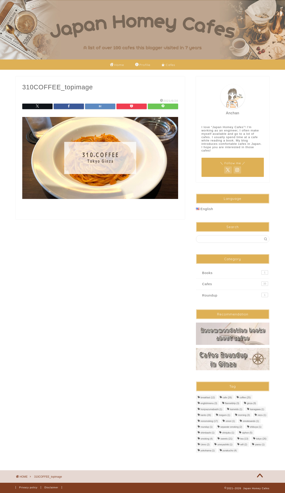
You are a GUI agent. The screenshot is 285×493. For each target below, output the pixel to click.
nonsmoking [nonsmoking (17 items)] (209, 421)
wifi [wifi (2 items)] (243, 445)
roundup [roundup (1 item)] (207, 427)
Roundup (235, 295)
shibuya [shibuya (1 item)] (255, 427)
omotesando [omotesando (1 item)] (251, 421)
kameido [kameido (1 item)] (236, 409)
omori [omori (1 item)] (230, 421)
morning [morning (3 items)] (244, 415)
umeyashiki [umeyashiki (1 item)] (224, 445)
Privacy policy (28, 487)
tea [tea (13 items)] (244, 439)
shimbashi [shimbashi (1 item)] (207, 433)
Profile (142, 65)
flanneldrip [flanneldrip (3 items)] (232, 403)
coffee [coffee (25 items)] (245, 397)
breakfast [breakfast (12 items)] (208, 397)
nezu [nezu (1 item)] (262, 415)
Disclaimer (51, 487)
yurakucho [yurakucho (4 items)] (230, 450)
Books (235, 272)
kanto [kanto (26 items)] (206, 415)
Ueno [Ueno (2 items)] (205, 445)
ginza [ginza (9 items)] (251, 403)
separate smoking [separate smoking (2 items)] (231, 427)
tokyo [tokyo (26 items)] (261, 439)
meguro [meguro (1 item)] (224, 415)
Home (117, 65)
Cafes (168, 65)
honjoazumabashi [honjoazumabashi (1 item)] (211, 409)
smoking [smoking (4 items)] (207, 439)
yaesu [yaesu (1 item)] (260, 445)
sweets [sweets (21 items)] (226, 439)
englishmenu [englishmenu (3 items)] (209, 403)
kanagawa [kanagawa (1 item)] (257, 409)
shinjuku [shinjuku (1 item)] (228, 433)
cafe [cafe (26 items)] (227, 397)
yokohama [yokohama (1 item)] (208, 450)
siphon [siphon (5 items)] (247, 433)
